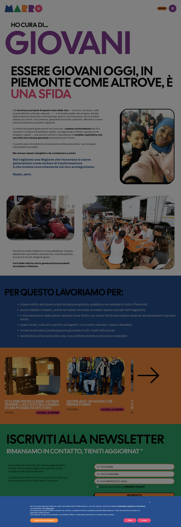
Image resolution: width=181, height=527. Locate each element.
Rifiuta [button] (130, 520)
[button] (150, 502)
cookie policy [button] (49, 508)
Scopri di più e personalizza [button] (44, 520)
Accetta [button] (144, 520)
